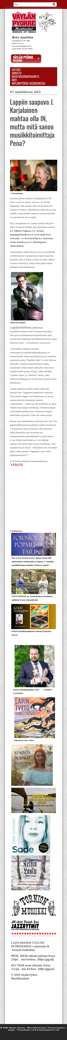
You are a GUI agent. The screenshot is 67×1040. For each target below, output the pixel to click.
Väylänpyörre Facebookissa (28, 83)
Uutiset (16, 70)
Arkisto (16, 73)
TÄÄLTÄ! (17, 464)
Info (14, 80)
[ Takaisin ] (16, 531)
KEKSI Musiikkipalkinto (25, 76)
